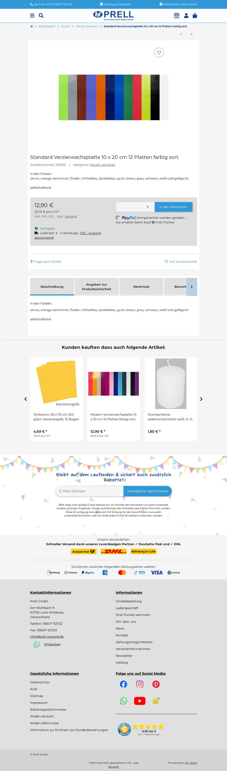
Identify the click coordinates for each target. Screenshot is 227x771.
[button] (186, 15)
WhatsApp (52, 644)
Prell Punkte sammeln (133, 615)
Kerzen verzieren (102, 165)
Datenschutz (40, 682)
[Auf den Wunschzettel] (159, 52)
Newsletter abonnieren (147, 491)
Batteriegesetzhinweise (48, 709)
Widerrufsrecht (42, 716)
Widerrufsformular (44, 723)
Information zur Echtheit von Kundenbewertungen (69, 730)
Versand (71, 216)
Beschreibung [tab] (52, 287)
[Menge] (135, 207)
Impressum (39, 703)
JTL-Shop (191, 762)
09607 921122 (53, 624)
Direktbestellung (129, 601)
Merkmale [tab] (141, 287)
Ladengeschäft (127, 608)
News (120, 628)
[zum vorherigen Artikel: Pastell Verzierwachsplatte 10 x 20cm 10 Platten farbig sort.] (181, 34)
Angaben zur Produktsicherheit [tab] (96, 286)
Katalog (122, 662)
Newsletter (124, 656)
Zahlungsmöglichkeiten (134, 642)
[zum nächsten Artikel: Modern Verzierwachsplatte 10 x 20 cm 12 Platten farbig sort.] (191, 34)
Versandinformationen (133, 649)
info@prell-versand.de (47, 637)
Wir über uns (126, 622)
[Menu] (32, 15)
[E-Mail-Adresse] (89, 491)
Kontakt (122, 635)
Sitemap (36, 696)
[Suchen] (41, 15)
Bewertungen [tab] (185, 287)
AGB (33, 689)
